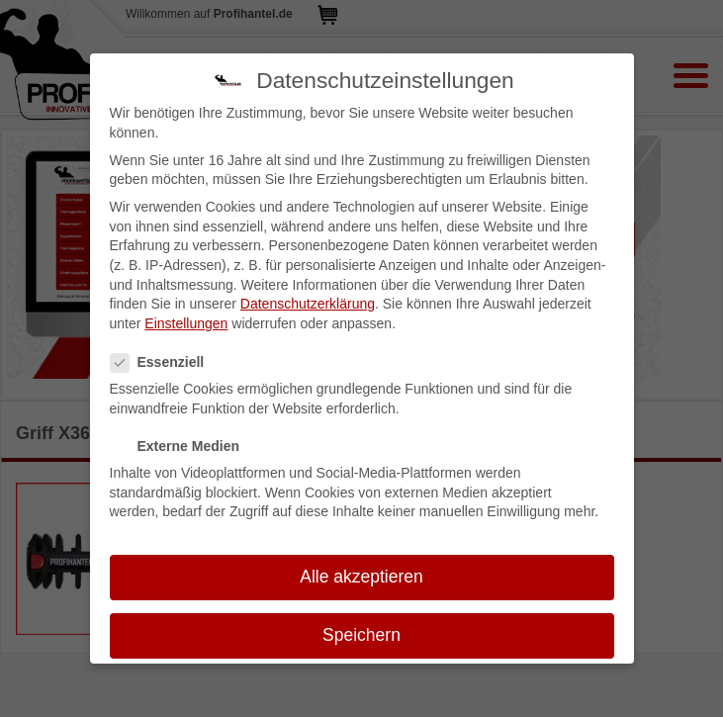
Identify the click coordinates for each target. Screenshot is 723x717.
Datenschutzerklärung (307, 304)
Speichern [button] (361, 635)
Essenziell (164, 362)
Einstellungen (185, 323)
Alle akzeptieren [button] (361, 576)
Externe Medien (181, 446)
